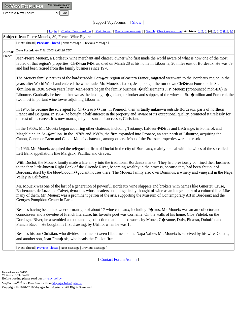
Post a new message (128, 31)
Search (150, 31)
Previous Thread (47, 247)
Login (53, 31)
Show (136, 22)
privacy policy (52, 278)
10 (231, 31)
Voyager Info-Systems (67, 283)
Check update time (169, 31)
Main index (103, 31)
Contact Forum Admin (76, 31)
